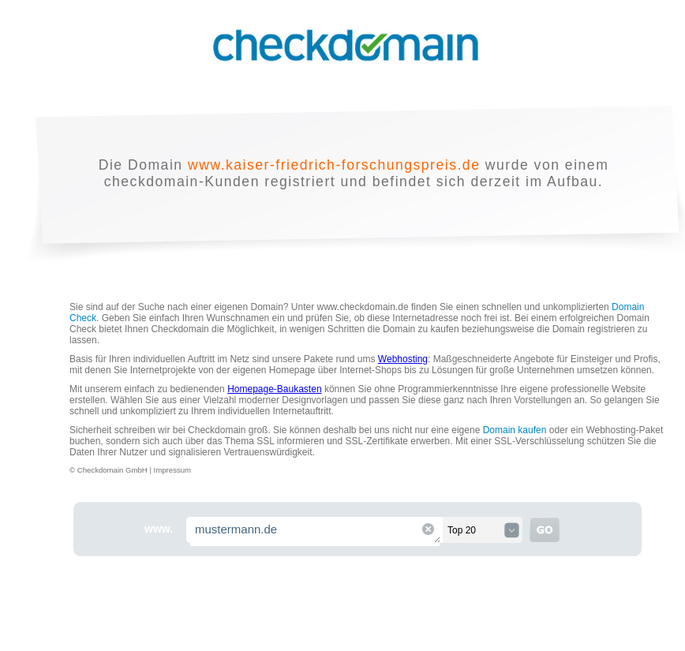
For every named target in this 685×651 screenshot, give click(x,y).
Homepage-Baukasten (274, 389)
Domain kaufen (515, 430)
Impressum (172, 470)
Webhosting (403, 359)
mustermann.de (315, 531)
